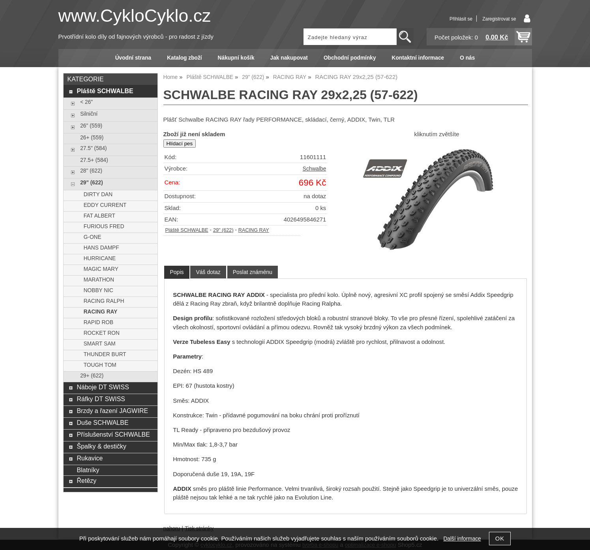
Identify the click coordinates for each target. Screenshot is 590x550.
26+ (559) (91, 138)
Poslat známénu (252, 272)
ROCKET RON (102, 333)
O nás (467, 58)
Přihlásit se (461, 19)
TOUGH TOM (100, 365)
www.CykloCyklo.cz (134, 15)
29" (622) (223, 230)
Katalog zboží (184, 58)
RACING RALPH (104, 301)
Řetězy (86, 480)
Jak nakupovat (289, 58)
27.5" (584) (93, 148)
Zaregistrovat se (499, 19)
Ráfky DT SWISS (101, 398)
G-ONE (92, 237)
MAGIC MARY (101, 269)
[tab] (176, 272)
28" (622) (91, 171)
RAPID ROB (98, 322)
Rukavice (90, 458)
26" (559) (91, 126)
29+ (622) (91, 376)
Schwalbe (314, 169)
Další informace (462, 539)
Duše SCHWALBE (102, 422)
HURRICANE (100, 258)
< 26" (86, 102)
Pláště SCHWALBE (186, 230)
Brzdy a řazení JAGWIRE (112, 410)
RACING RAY (253, 230)
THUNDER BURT (105, 354)
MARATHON (99, 280)
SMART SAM (100, 344)
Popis (177, 272)
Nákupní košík (236, 58)
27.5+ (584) (94, 160)
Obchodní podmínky (350, 58)
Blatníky (88, 469)
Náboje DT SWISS (103, 386)
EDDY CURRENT (105, 205)
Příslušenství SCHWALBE (113, 434)
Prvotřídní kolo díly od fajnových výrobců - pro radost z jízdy (136, 37)
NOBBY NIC (98, 290)
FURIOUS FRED (104, 226)
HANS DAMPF (101, 248)
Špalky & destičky (101, 446)
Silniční (88, 114)
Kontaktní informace (418, 58)
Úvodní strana (133, 58)
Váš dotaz (208, 272)
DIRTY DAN (98, 194)
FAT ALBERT (99, 216)
